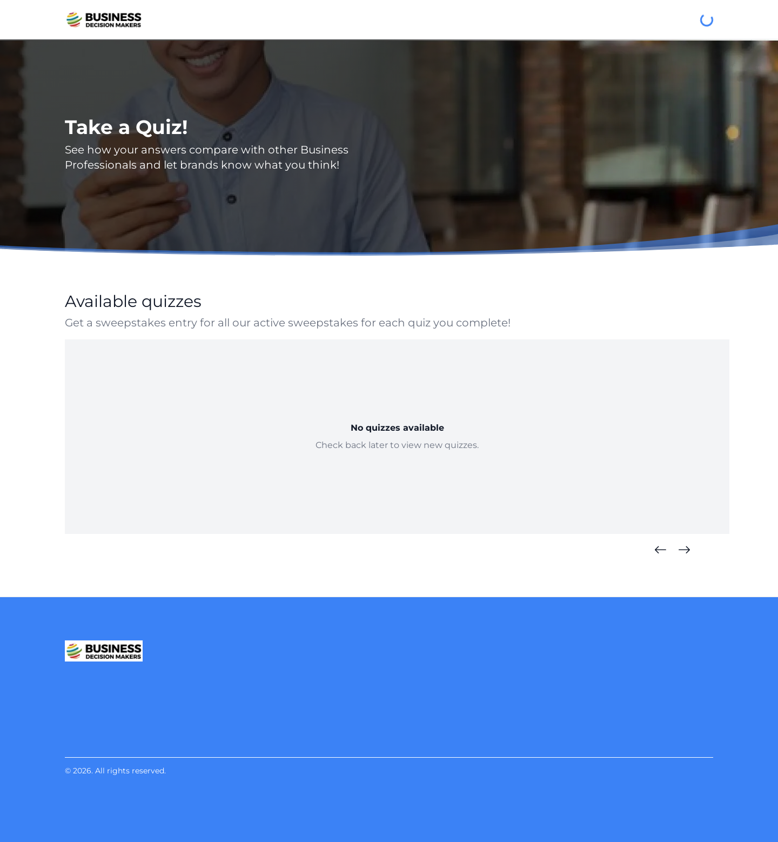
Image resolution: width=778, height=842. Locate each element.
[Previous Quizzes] (660, 550)
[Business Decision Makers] (104, 19)
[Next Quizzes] (684, 550)
